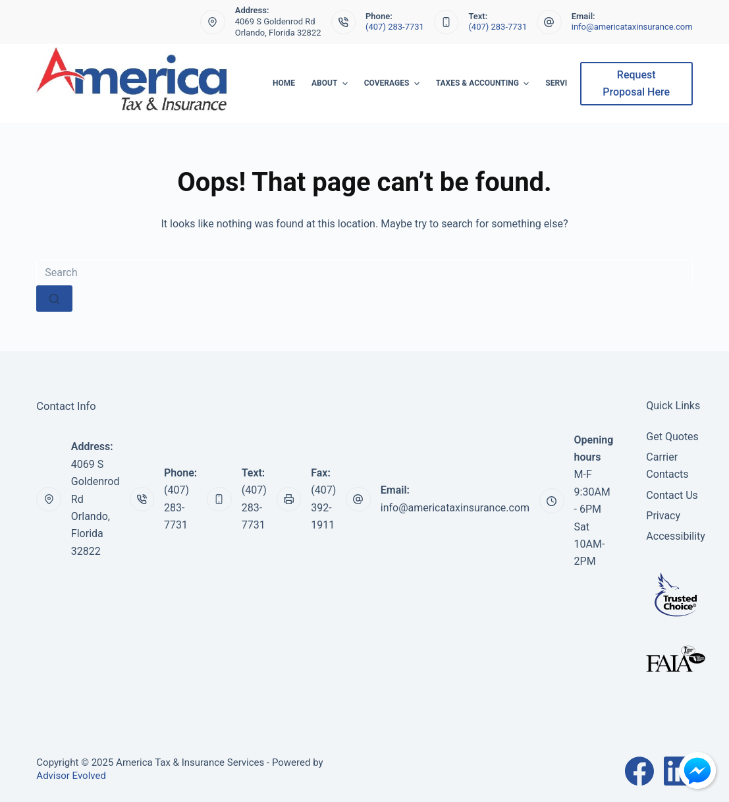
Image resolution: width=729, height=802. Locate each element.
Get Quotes (672, 436)
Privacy (663, 515)
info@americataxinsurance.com (632, 27)
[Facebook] (639, 771)
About (331, 84)
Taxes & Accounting (484, 84)
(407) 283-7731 (394, 27)
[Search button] (54, 298)
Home (284, 83)
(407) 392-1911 (323, 507)
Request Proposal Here (636, 83)
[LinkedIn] (678, 771)
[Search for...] (364, 272)
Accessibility (675, 536)
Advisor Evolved (71, 776)
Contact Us (672, 495)
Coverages (393, 84)
